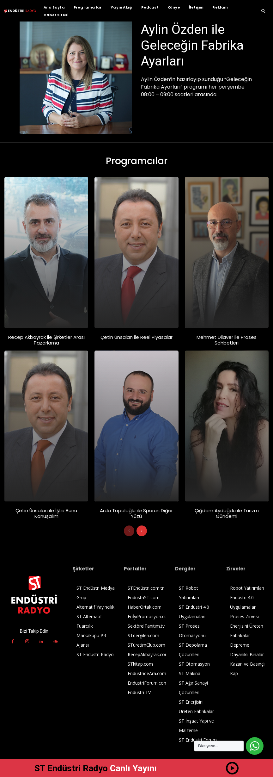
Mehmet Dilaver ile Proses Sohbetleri (227, 340)
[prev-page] (129, 530)
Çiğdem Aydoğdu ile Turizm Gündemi (227, 513)
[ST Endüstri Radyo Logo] (20, 10)
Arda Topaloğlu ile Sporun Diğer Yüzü (136, 513)
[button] (263, 10)
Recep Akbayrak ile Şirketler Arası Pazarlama (46, 340)
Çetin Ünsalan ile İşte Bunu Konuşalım (46, 513)
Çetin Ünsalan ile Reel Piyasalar (136, 337)
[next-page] (141, 530)
